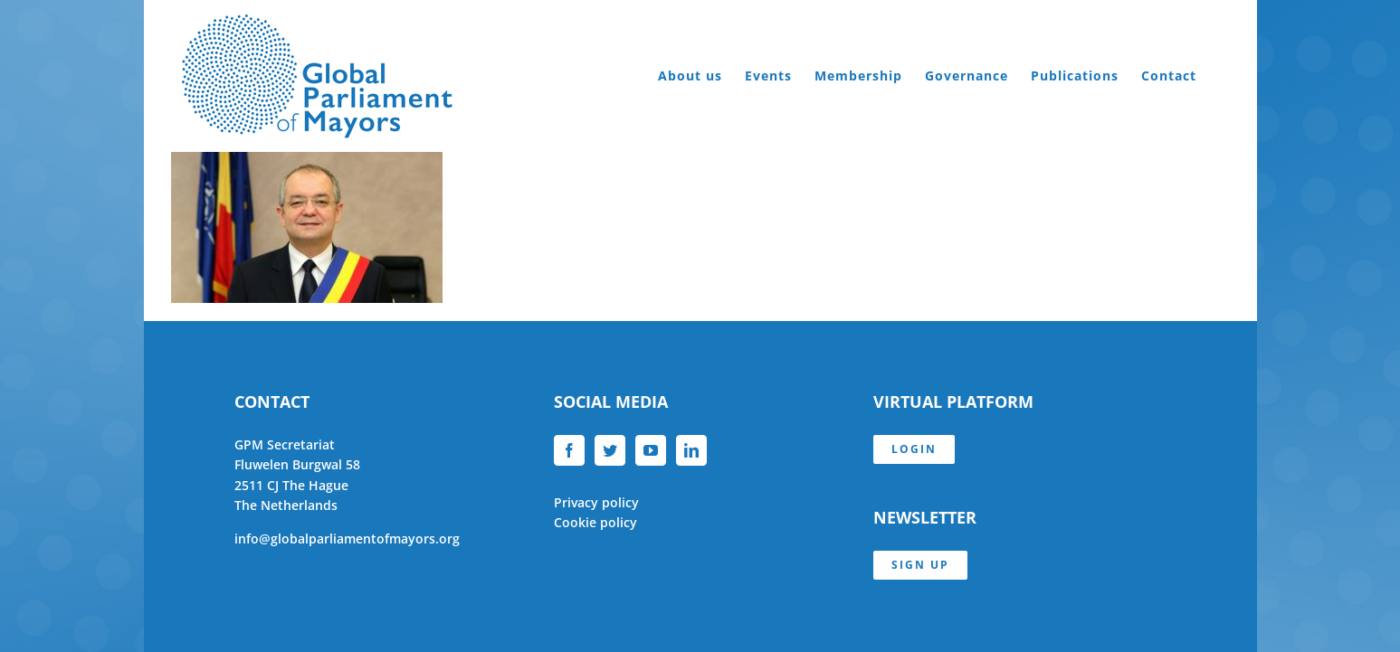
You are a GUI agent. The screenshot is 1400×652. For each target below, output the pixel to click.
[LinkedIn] (691, 450)
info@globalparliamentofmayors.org (347, 538)
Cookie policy (595, 522)
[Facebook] (569, 450)
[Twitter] (610, 450)
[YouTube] (650, 450)
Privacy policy (596, 502)
